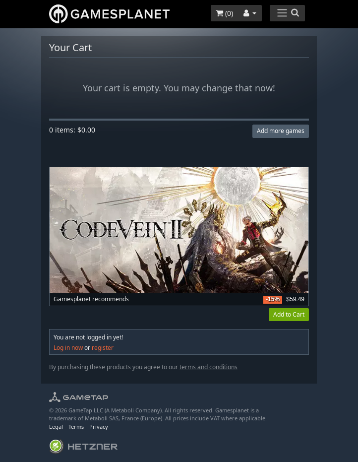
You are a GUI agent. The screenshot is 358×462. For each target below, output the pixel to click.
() (224, 13)
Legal (56, 426)
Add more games (280, 131)
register (103, 347)
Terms (76, 426)
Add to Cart (288, 314)
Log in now (68, 347)
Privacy (98, 426)
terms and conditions (208, 367)
